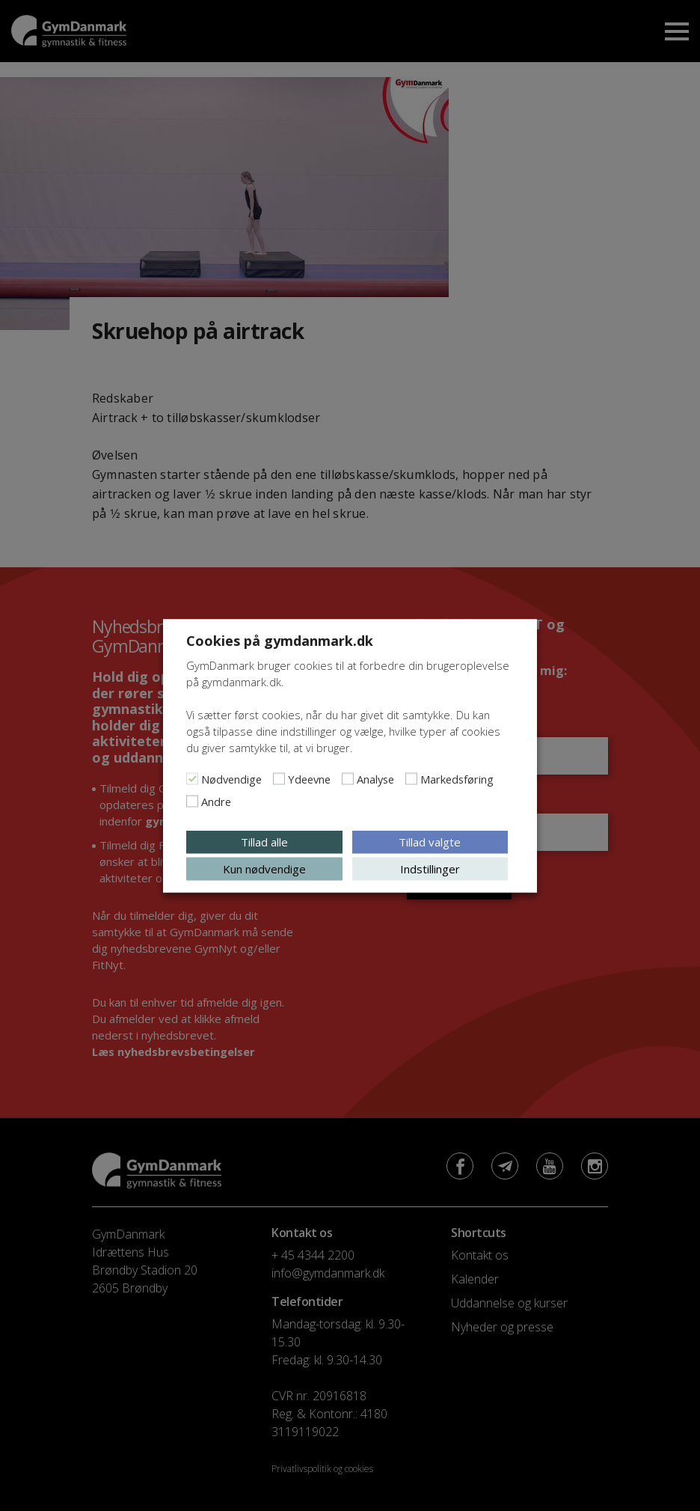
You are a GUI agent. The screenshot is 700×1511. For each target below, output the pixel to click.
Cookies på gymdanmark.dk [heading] (279, 640)
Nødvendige (231, 778)
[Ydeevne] (279, 778)
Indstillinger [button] (430, 868)
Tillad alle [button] (264, 841)
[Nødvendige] (192, 778)
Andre (216, 800)
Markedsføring (457, 778)
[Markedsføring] (411, 778)
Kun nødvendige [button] (264, 868)
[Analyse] (348, 778)
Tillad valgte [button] (430, 841)
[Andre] (192, 801)
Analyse (375, 778)
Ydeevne (309, 778)
